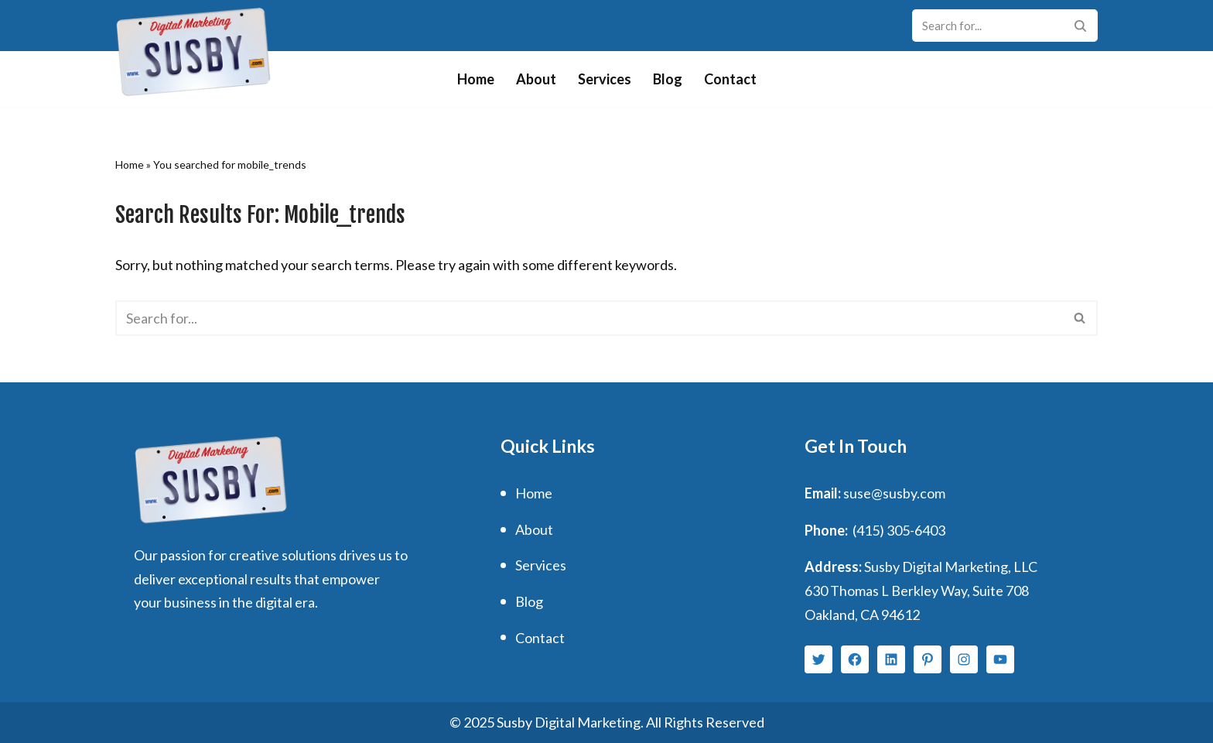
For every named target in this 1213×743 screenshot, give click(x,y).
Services (604, 78)
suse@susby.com (894, 493)
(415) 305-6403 (899, 530)
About (536, 78)
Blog (667, 78)
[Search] (987, 25)
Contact (730, 78)
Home (475, 78)
